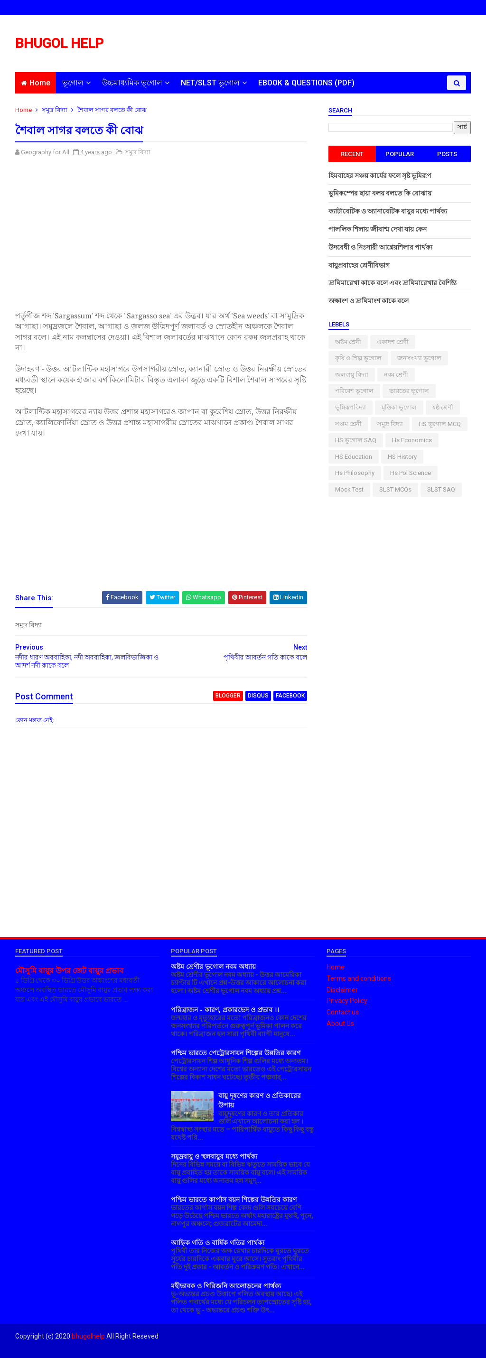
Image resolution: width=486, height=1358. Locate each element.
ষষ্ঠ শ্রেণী (442, 407)
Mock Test (349, 489)
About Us (340, 1023)
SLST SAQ (441, 489)
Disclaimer (342, 990)
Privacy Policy (347, 1001)
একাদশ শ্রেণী (393, 341)
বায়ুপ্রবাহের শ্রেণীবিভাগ (359, 265)
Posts (447, 154)
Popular (399, 154)
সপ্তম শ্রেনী (348, 424)
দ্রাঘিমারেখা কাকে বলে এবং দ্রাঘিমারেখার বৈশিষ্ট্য (392, 283)
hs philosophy (354, 472)
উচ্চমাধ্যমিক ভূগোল (132, 82)
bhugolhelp (88, 1336)
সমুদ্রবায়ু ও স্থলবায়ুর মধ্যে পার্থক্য (214, 1156)
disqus (258, 695)
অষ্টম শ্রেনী (348, 341)
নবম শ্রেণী (396, 374)
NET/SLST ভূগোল (210, 82)
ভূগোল (73, 82)
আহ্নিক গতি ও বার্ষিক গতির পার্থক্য (217, 1242)
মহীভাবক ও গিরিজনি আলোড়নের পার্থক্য (226, 1285)
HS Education (353, 456)
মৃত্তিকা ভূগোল (399, 407)
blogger (228, 695)
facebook (290, 695)
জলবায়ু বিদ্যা (351, 374)
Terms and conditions (359, 978)
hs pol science (410, 472)
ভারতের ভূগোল (409, 390)
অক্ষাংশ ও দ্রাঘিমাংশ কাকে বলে (368, 301)
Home (39, 82)
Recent (352, 154)
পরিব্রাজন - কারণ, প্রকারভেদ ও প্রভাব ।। (225, 1009)
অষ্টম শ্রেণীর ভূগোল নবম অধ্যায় (213, 966)
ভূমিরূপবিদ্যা (350, 407)
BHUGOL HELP (59, 43)
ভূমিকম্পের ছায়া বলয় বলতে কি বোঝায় (379, 193)
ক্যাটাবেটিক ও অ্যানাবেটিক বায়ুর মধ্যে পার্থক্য (387, 211)
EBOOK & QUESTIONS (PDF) (306, 82)
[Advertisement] (161, 233)
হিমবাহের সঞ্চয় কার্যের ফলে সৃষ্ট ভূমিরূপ (379, 175)
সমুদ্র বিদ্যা (54, 109)
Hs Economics (412, 440)
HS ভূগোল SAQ (355, 440)
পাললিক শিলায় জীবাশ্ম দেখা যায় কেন (377, 229)
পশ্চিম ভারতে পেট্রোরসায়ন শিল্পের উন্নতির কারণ (235, 1052)
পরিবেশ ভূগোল (354, 390)
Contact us (343, 1012)
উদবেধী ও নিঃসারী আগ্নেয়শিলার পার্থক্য (380, 247)
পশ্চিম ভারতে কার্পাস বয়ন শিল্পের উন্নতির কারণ (234, 1199)
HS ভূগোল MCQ (440, 424)
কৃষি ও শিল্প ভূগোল (358, 358)
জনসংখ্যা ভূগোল (419, 358)
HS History (402, 456)
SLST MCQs (395, 489)
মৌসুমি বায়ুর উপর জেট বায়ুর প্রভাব (69, 970)
